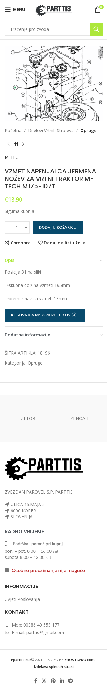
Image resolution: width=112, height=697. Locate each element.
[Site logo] (53, 9)
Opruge (88, 130)
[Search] (54, 29)
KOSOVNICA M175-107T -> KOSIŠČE (44, 315)
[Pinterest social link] (53, 681)
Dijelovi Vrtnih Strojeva (51, 130)
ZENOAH (79, 418)
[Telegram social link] (70, 681)
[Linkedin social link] (62, 681)
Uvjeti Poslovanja (22, 599)
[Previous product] (8, 144)
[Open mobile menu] (15, 9)
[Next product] (23, 144)
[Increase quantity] (26, 227)
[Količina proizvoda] (17, 227)
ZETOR (28, 418)
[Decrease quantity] (8, 227)
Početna (13, 130)
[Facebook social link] (36, 681)
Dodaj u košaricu (58, 227)
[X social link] (44, 681)
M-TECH (13, 157)
